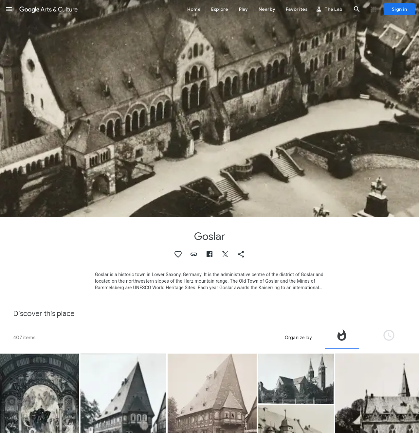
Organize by (298, 338)
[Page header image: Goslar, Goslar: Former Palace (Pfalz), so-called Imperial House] (209, 108)
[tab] (342, 337)
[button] (9, 9)
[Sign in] (399, 9)
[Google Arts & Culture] (48, 9)
